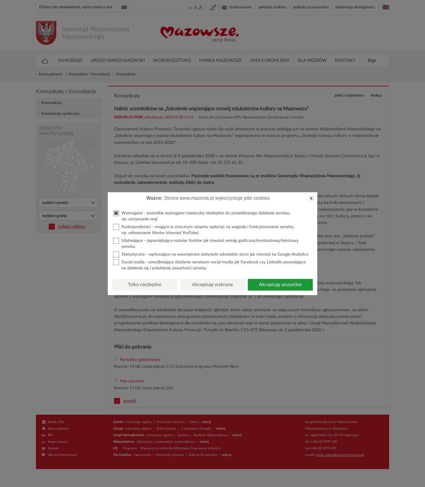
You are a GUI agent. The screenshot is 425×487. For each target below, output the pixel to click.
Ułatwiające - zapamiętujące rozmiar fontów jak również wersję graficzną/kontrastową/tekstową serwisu (205, 243)
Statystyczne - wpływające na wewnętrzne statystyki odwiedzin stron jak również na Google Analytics (210, 254)
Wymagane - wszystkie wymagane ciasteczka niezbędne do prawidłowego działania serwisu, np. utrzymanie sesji (201, 215)
